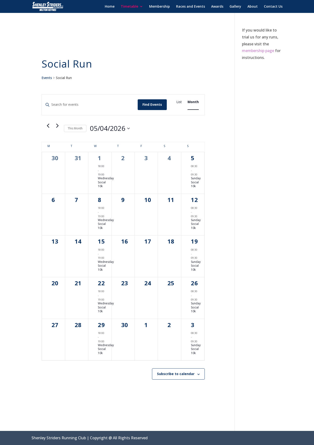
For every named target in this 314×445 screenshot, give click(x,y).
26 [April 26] (194, 283)
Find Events (152, 104)
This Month (75, 128)
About (252, 7)
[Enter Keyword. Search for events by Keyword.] (90, 104)
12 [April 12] (194, 200)
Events (47, 77)
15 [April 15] (101, 241)
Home (110, 7)
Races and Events (190, 7)
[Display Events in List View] (179, 102)
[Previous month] (48, 126)
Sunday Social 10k (196, 182)
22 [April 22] (101, 283)
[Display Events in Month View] (193, 102)
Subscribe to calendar (175, 373)
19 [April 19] (194, 241)
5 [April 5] (192, 158)
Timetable (129, 7)
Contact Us (273, 7)
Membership (159, 7)
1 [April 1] (99, 158)
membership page (258, 50)
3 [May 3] (192, 325)
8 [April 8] (99, 200)
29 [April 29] (101, 325)
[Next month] (57, 126)
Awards (217, 7)
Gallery (235, 7)
